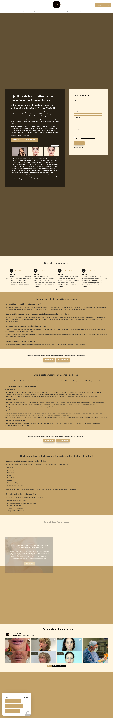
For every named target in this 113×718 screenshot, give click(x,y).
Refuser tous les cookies (13, 705)
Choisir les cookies (12, 710)
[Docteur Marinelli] (56, 4)
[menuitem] (13, 11)
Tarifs (107, 5)
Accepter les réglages (13, 700)
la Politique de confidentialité (88, 138)
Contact (99, 5)
